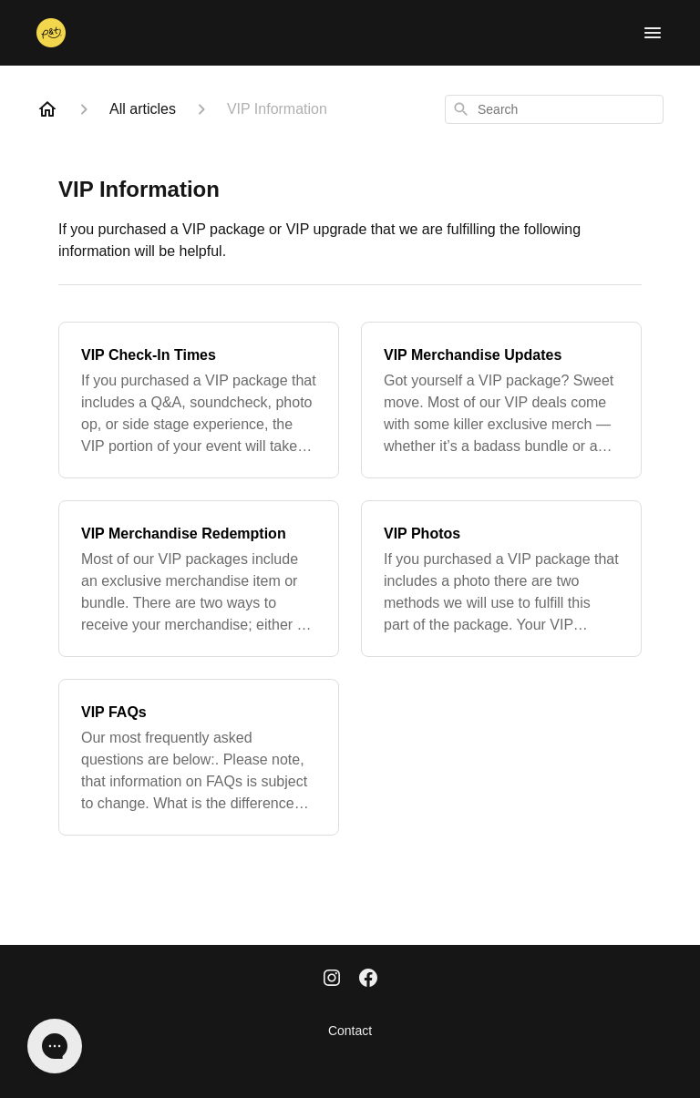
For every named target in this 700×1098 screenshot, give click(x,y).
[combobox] (554, 109)
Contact (350, 1030)
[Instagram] (332, 979)
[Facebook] (368, 979)
